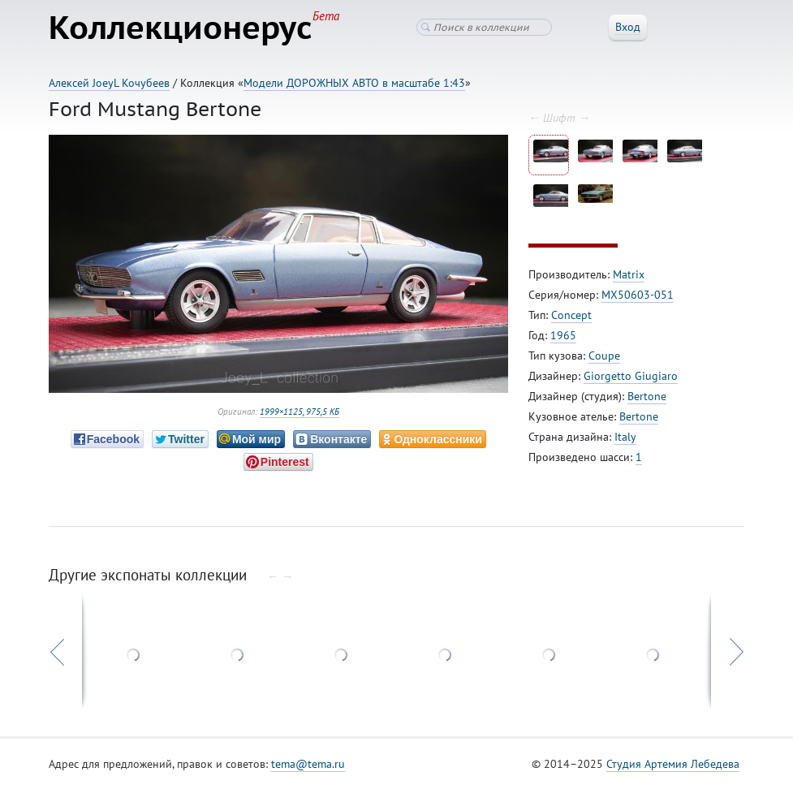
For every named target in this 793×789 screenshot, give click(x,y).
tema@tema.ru (308, 764)
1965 (563, 335)
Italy (625, 436)
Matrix (628, 274)
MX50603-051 (637, 294)
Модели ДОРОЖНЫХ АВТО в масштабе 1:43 (354, 82)
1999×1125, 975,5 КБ (299, 411)
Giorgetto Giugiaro (631, 376)
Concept (571, 315)
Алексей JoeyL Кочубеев (109, 82)
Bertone (646, 396)
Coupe (604, 355)
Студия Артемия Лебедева (672, 764)
